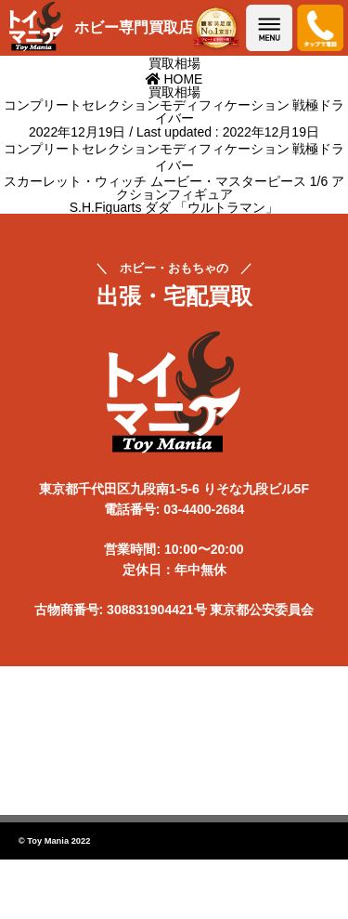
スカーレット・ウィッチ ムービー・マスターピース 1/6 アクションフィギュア (174, 188)
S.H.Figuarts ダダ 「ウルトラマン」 (174, 207)
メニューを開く (269, 28)
